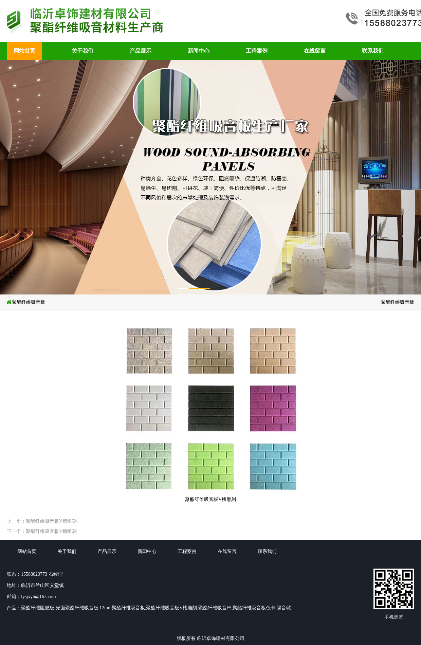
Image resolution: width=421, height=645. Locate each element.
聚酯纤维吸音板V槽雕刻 (28, 310)
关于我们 (82, 51)
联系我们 (373, 51)
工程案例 (257, 51)
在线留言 (315, 51)
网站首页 (24, 51)
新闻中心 (198, 51)
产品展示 (140, 51)
